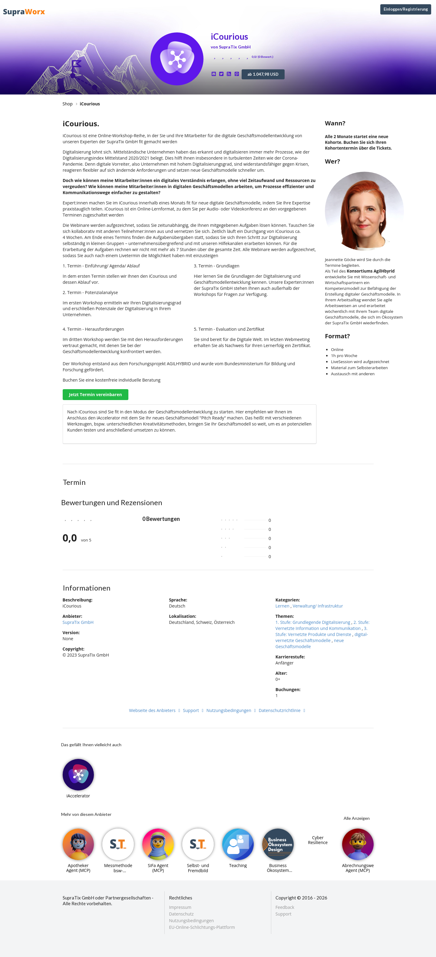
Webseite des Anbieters (155, 710)
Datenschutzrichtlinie (283, 710)
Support (194, 710)
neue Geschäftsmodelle (310, 643)
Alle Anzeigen (357, 818)
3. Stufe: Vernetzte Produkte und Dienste (322, 631)
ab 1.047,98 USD (263, 74)
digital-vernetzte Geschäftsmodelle (322, 637)
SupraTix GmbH (78, 622)
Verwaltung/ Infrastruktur (318, 606)
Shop (68, 104)
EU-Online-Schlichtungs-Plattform (202, 927)
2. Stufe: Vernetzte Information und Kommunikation (323, 625)
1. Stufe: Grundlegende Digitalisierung (313, 622)
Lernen (282, 606)
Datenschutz (181, 914)
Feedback (285, 907)
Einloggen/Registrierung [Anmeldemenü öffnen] (406, 9)
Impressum (180, 907)
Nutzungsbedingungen (232, 710)
